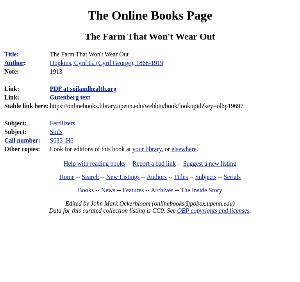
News (108, 190)
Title (10, 54)
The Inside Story (201, 190)
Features (133, 190)
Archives (162, 190)
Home (67, 177)
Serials (232, 177)
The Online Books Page (150, 15)
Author (14, 63)
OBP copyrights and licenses (213, 210)
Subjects (205, 177)
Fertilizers (62, 123)
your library (147, 149)
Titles (181, 177)
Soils (56, 131)
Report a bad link (154, 163)
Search (90, 177)
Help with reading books (94, 163)
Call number (21, 140)
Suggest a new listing (209, 163)
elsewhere (183, 149)
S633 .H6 (61, 140)
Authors (156, 177)
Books (86, 190)
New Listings (123, 177)
